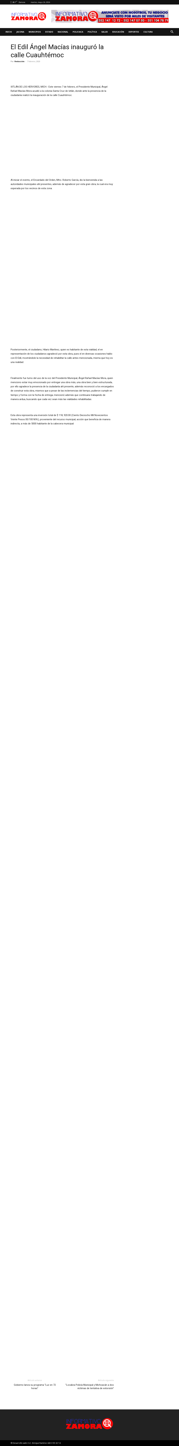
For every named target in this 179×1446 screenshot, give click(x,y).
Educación (118, 31)
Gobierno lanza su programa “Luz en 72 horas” (35, 1386)
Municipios (35, 31)
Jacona (20, 31)
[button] (172, 32)
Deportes (134, 31)
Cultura (148, 31)
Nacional (63, 31)
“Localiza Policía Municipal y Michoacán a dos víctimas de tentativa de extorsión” (89, 1386)
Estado (49, 31)
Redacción (19, 61)
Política (92, 31)
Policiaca (78, 31)
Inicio (8, 31)
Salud (104, 31)
